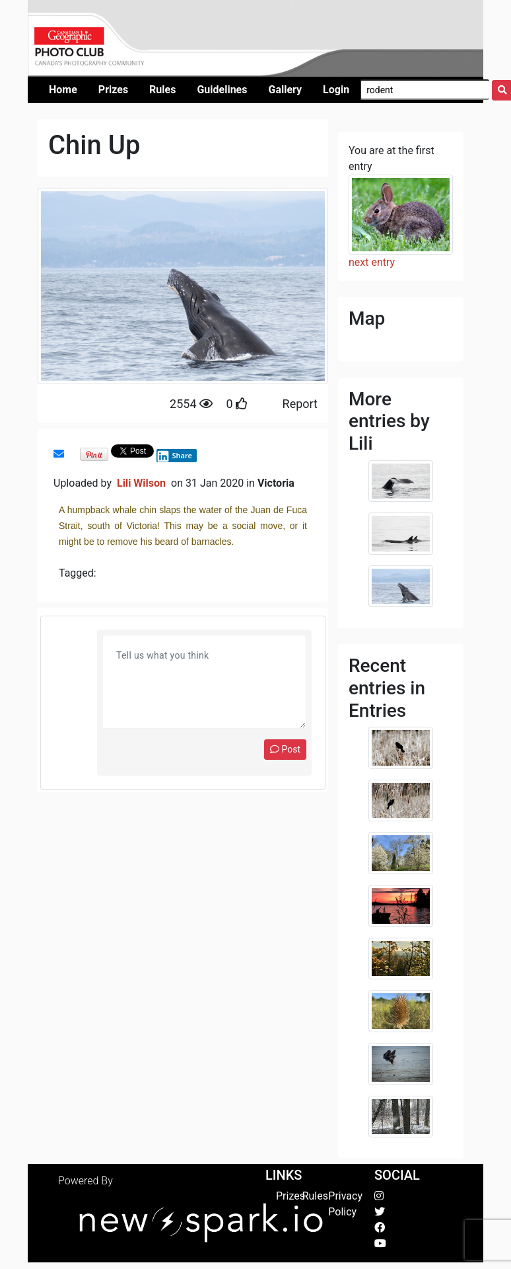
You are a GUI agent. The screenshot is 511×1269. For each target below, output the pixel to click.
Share (174, 455)
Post (285, 749)
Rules (315, 1196)
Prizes (290, 1196)
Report (300, 404)
